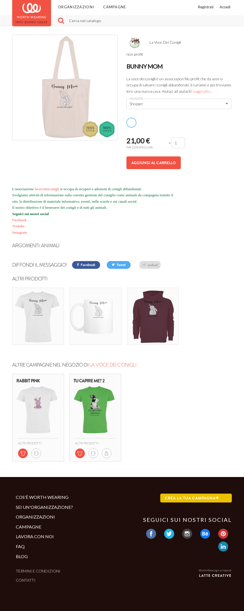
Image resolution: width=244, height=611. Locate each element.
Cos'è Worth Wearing (42, 497)
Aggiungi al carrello (153, 163)
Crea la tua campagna (192, 498)
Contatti (25, 580)
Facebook (19, 220)
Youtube (18, 226)
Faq (20, 546)
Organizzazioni (76, 7)
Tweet (119, 265)
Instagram (19, 232)
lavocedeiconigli (46, 189)
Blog (22, 556)
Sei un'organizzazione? (44, 507)
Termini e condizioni (38, 571)
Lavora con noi (35, 536)
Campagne (114, 7)
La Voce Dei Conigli (112, 364)
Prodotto (136, 98)
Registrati (206, 7)
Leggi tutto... (203, 91)
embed (150, 264)
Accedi (225, 7)
